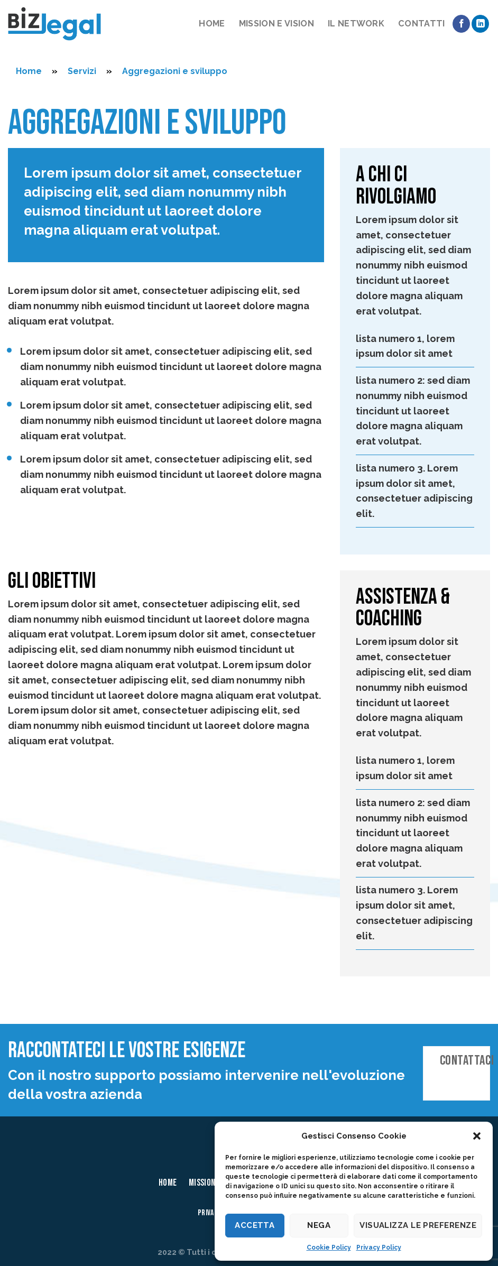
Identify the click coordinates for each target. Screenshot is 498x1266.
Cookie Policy (329, 1247)
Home (212, 24)
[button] (477, 1136)
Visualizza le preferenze (417, 1225)
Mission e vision (276, 24)
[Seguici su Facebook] (461, 24)
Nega (318, 1225)
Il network (356, 24)
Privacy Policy (378, 1247)
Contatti (421, 24)
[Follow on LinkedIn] (480, 24)
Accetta (254, 1225)
